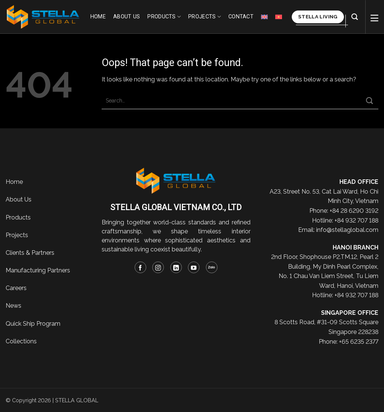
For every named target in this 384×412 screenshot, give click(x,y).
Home (98, 17)
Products (164, 16)
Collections (21, 341)
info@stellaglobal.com (347, 229)
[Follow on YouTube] (194, 267)
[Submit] (369, 100)
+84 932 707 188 (356, 220)
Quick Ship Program (33, 323)
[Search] (354, 17)
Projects (204, 16)
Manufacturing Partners (38, 270)
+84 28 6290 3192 (354, 210)
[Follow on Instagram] (158, 267)
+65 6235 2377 (358, 341)
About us (126, 17)
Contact (241, 17)
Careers (16, 288)
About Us (19, 199)
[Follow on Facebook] (140, 267)
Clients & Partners (30, 252)
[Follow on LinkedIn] (176, 267)
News (13, 305)
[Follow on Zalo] (212, 267)
